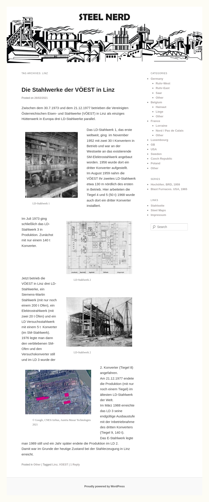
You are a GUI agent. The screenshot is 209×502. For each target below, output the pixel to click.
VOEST (63, 464)
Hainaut (161, 107)
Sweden (156, 154)
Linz (54, 464)
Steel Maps (158, 210)
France (155, 121)
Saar (159, 93)
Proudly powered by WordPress (104, 486)
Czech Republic (161, 158)
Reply (75, 464)
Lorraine (161, 125)
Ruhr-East (163, 88)
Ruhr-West (163, 83)
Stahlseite (157, 205)
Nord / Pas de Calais (170, 130)
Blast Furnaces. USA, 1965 (169, 189)
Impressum (158, 215)
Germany (157, 78)
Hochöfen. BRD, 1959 (165, 184)
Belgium (156, 102)
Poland (155, 163)
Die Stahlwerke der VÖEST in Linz (68, 89)
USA (154, 149)
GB (153, 144)
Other (37, 464)
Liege (159, 111)
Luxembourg (159, 140)
